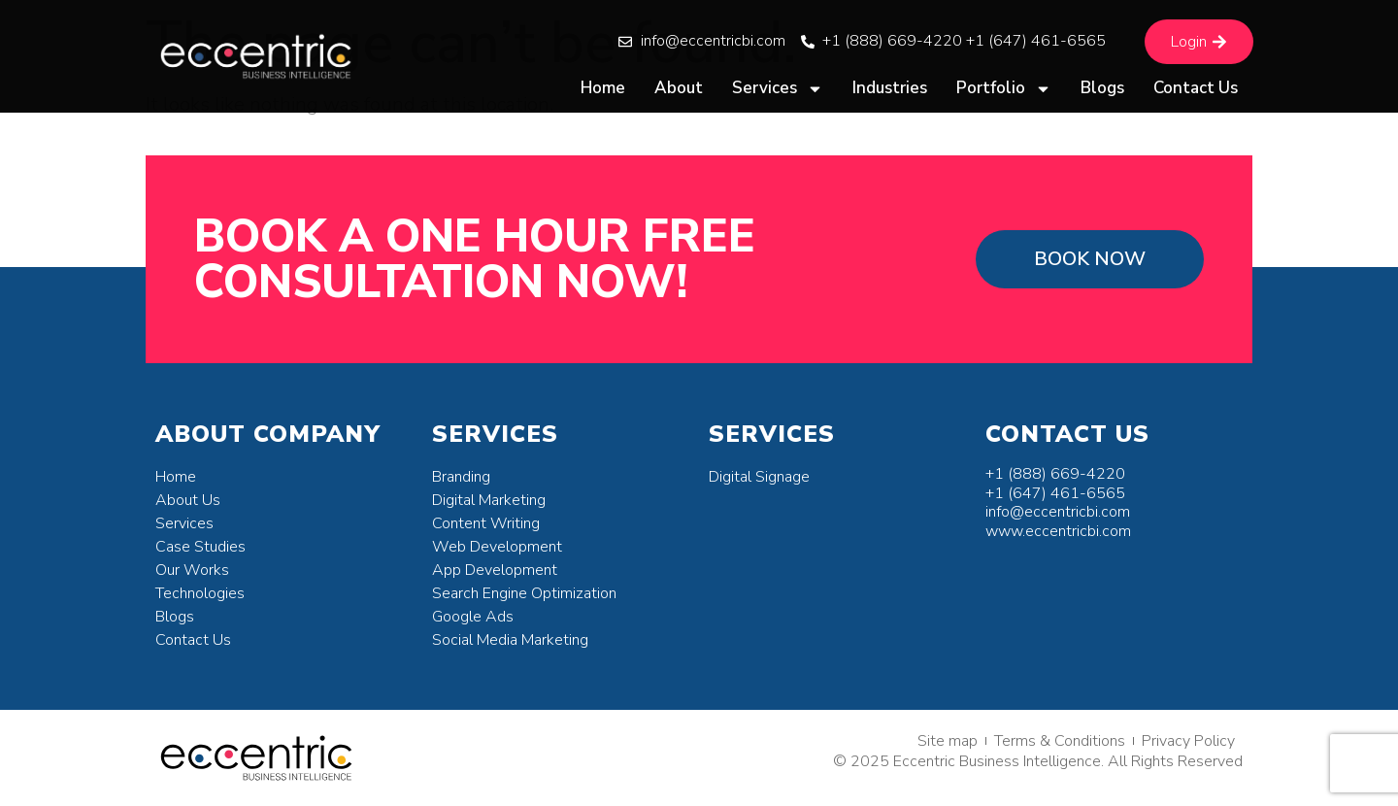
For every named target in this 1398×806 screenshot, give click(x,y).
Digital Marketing (489, 500)
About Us (187, 500)
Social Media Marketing (510, 640)
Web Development (497, 546)
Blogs (1102, 88)
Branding (461, 476)
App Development (494, 570)
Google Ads (473, 616)
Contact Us (1195, 88)
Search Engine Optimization (524, 593)
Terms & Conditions (1059, 741)
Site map (947, 741)
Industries (889, 88)
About (678, 88)
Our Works (192, 570)
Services (777, 88)
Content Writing (486, 523)
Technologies (200, 593)
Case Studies (200, 546)
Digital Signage (759, 476)
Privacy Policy (1188, 741)
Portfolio (1003, 88)
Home (603, 88)
